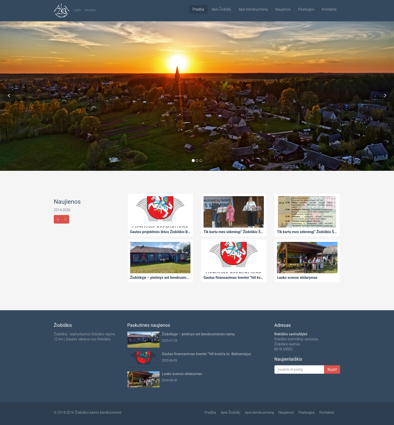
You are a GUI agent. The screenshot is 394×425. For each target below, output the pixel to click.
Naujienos (282, 9)
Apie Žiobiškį (221, 9)
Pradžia (198, 9)
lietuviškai (90, 10)
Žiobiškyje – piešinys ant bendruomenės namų (198, 334)
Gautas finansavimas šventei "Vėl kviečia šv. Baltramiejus (206, 354)
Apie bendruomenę (253, 9)
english (77, 10)
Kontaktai (329, 9)
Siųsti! (332, 369)
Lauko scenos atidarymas (182, 374)
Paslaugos (306, 9)
